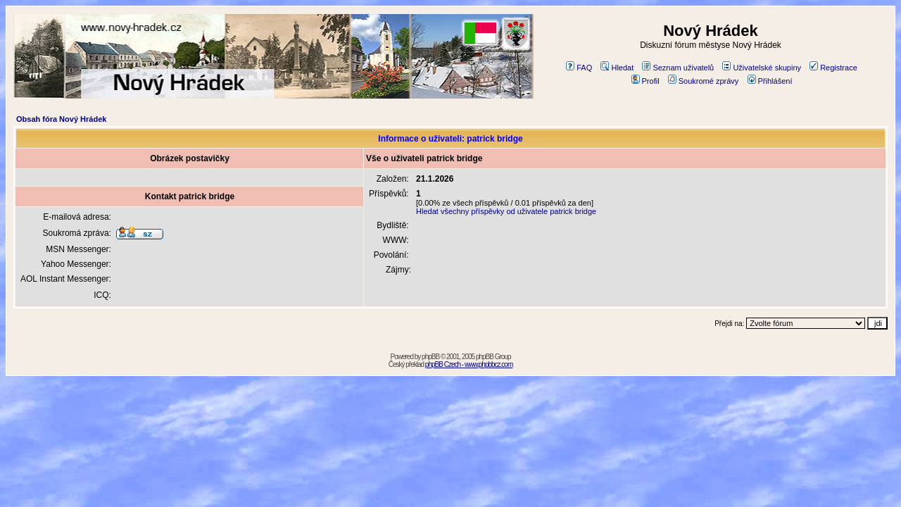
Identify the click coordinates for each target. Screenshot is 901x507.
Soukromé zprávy (703, 81)
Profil (645, 81)
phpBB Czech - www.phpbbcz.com (468, 364)
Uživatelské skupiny (761, 67)
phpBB (430, 357)
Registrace (833, 67)
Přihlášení (770, 81)
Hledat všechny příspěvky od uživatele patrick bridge (506, 211)
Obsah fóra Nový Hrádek (61, 119)
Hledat (617, 67)
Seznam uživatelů (678, 67)
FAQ (579, 67)
